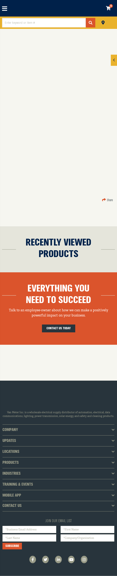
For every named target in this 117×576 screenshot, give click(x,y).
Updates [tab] (9, 441)
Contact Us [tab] (12, 506)
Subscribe (12, 546)
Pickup (103, 22)
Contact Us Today (59, 328)
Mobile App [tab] (11, 495)
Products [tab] (10, 463)
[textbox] (44, 22)
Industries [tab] (11, 474)
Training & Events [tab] (17, 485)
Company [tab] (10, 430)
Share (107, 200)
